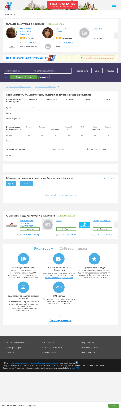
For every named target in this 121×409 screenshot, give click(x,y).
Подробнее (32, 405)
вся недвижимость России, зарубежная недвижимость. (34, 363)
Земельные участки (15, 149)
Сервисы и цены (89, 342)
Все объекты (109, 178)
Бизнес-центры (50, 352)
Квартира (25, 183)
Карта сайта (10, 352)
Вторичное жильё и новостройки (14, 100)
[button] (116, 35)
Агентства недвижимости (16, 342)
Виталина (97, 28)
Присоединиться (60, 320)
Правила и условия (90, 347)
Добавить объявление (62, 5)
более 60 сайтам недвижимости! (59, 277)
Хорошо (113, 406)
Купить (10, 183)
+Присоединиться (55, 24)
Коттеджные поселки (53, 347)
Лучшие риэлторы (13, 347)
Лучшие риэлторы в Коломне (25, 23)
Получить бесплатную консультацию (97, 58)
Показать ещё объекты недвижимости (60, 195)
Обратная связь (89, 352)
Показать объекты (23, 77)
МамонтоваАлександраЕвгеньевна (25, 31)
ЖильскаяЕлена (61, 30)
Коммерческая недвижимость (13, 128)
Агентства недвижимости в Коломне (30, 215)
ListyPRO (75, 368)
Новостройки (49, 342)
